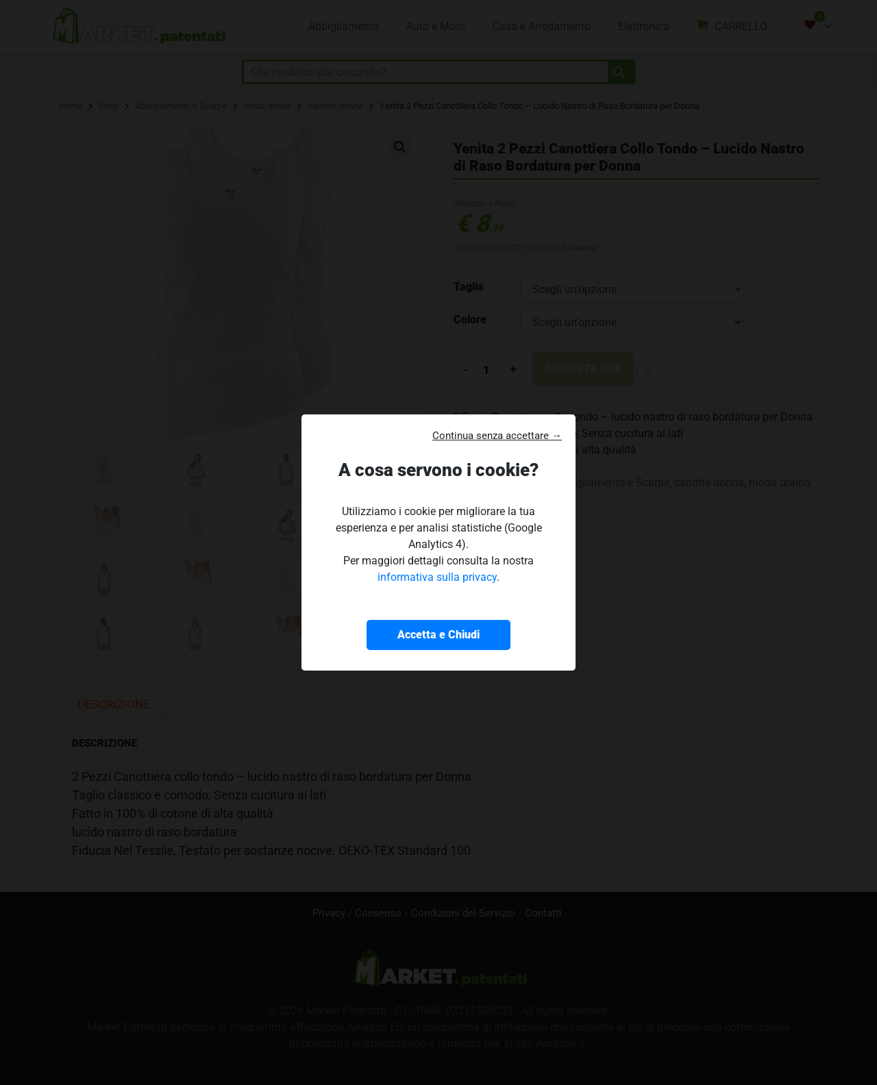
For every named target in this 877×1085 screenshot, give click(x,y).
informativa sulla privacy (437, 577)
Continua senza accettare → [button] (497, 435)
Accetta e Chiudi (438, 634)
